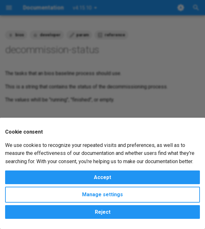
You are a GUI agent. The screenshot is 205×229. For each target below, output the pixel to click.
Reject (102, 212)
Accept (102, 177)
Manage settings (102, 194)
